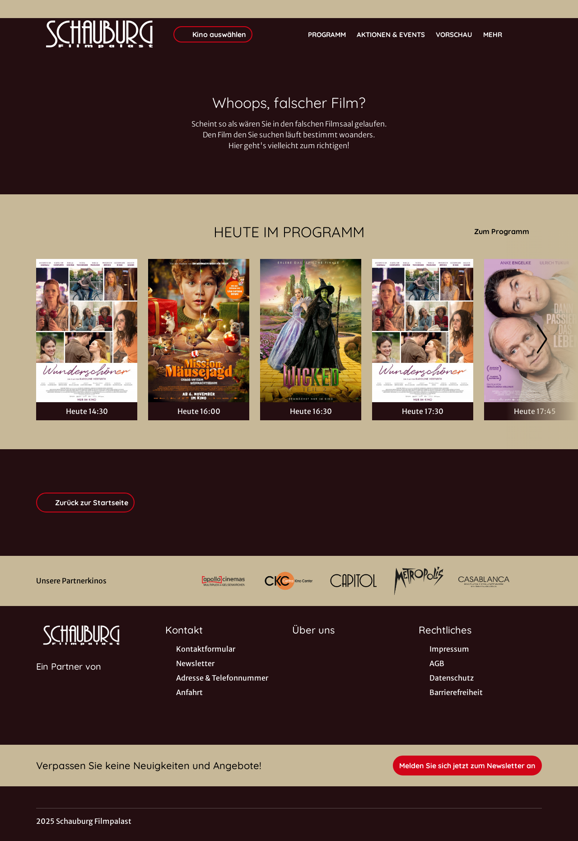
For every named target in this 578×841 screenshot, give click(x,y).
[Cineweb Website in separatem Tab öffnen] (68, 678)
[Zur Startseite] (99, 34)
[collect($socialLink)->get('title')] (16, 9)
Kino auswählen (213, 34)
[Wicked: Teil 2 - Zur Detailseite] (310, 330)
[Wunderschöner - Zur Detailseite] (86, 330)
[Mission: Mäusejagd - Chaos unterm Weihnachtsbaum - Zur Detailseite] (198, 330)
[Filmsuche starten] (533, 34)
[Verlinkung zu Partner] (223, 581)
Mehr (498, 34)
